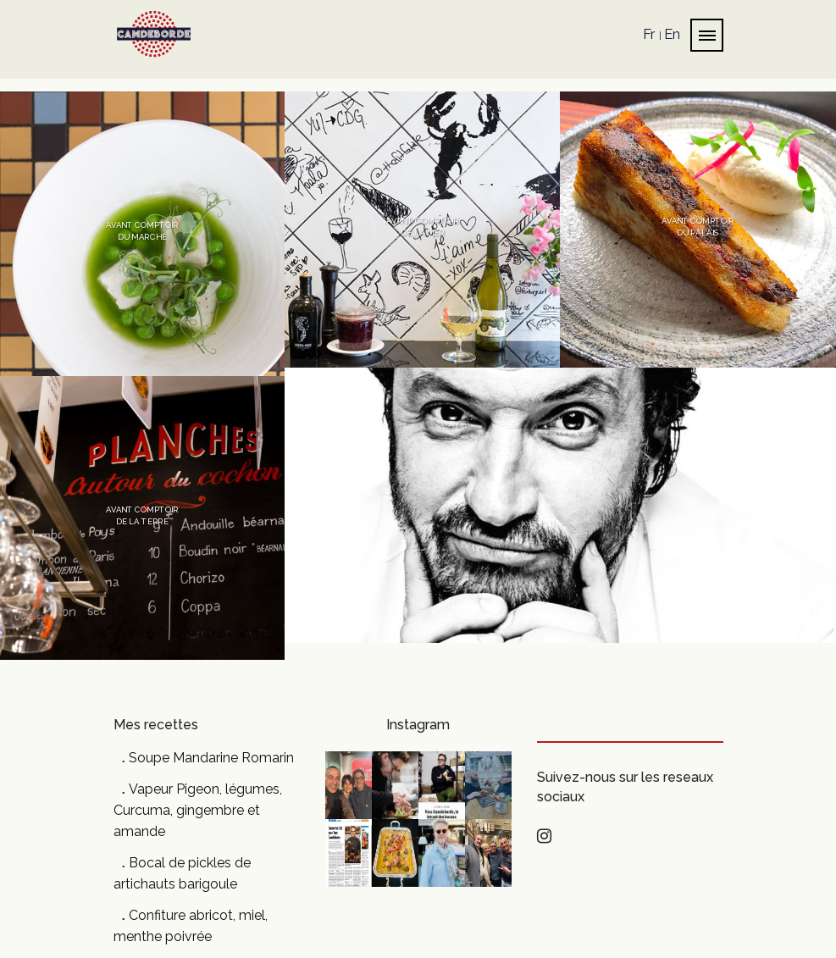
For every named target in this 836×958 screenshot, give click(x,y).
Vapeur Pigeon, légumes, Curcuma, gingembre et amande (197, 810)
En (672, 33)
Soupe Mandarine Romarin (211, 758)
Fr (649, 33)
